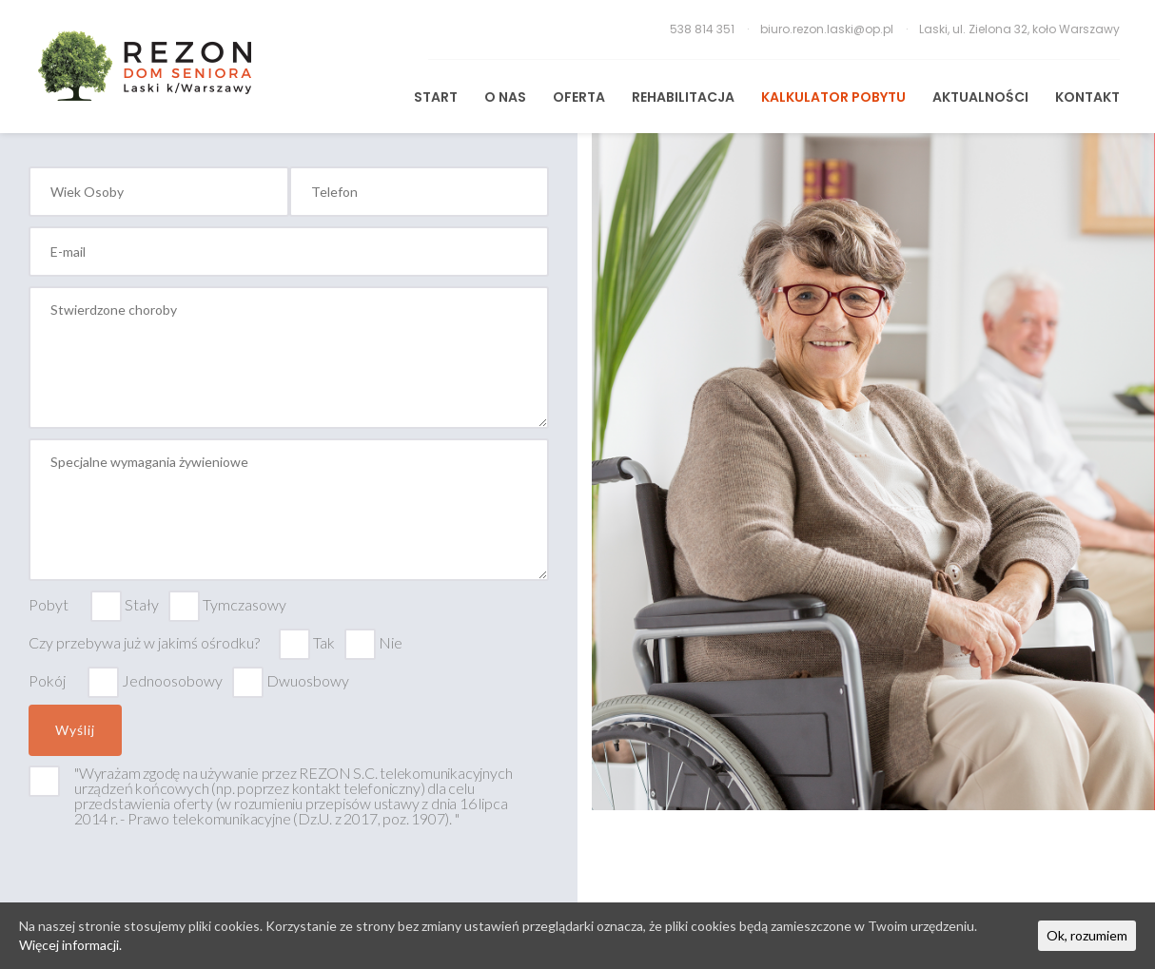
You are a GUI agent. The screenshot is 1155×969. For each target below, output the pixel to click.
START (436, 97)
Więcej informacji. (70, 945)
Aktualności (980, 97)
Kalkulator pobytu (833, 97)
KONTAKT (1087, 97)
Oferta (579, 97)
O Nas (505, 97)
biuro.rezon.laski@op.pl (828, 29)
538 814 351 (703, 29)
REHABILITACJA (683, 97)
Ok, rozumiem (1087, 935)
